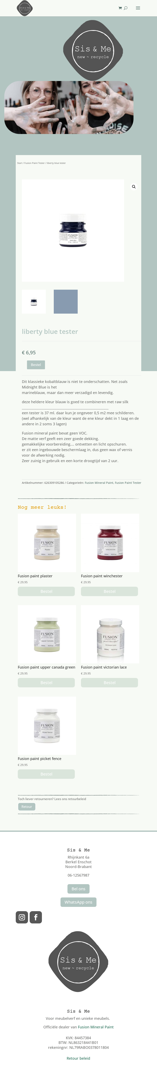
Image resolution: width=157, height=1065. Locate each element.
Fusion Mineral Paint (99, 483)
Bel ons (78, 889)
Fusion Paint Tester (34, 162)
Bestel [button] (46, 591)
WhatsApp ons (78, 902)
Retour (26, 806)
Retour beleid (78, 1058)
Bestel (36, 364)
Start (19, 162)
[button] (134, 186)
